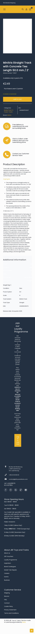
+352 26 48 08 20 (14, 475)
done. (24, 622)
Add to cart (17, 99)
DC (31, 270)
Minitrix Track (28, 277)
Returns (6, 596)
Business (7, 580)
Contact (7, 603)
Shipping (7, 593)
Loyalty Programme (10, 560)
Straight (29, 281)
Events (6, 577)
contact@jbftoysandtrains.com (18, 479)
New (30, 267)
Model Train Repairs (10, 570)
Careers (6, 573)
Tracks (11, 112)
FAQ (5, 600)
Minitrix (9, 115)
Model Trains (8, 110)
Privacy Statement (10, 610)
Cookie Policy (8, 606)
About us (7, 553)
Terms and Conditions (11, 613)
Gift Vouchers (8, 556)
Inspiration (7, 563)
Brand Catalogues (10, 566)
